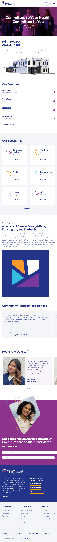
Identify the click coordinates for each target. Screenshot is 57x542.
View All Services (8, 125)
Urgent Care (6, 519)
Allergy (23, 522)
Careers (5, 533)
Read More (16, 159)
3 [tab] (29, 388)
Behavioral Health (26, 510)
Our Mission (46, 516)
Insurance (18, 533)
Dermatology (25, 519)
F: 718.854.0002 (35, 488)
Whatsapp (5, 496)
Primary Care (6, 510)
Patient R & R (33, 533)
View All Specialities (29, 208)
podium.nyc (28, 538)
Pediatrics (5, 516)
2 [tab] (27, 388)
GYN (22, 525)
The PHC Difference (48, 513)
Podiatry (23, 516)
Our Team (45, 510)
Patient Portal (50, 533)
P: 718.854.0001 (35, 484)
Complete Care (47, 519)
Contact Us (45, 522)
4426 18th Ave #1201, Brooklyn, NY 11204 (37, 479)
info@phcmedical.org (37, 492)
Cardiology (24, 513)
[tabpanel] (27, 324)
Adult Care (5, 513)
